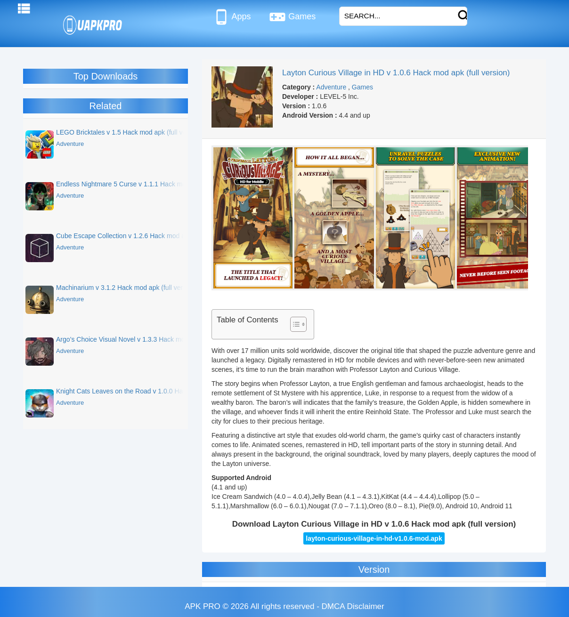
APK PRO (202, 606)
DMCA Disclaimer (353, 606)
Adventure (331, 87)
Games (292, 16)
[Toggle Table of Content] (293, 324)
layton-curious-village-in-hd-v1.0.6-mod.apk (374, 538)
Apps (232, 16)
